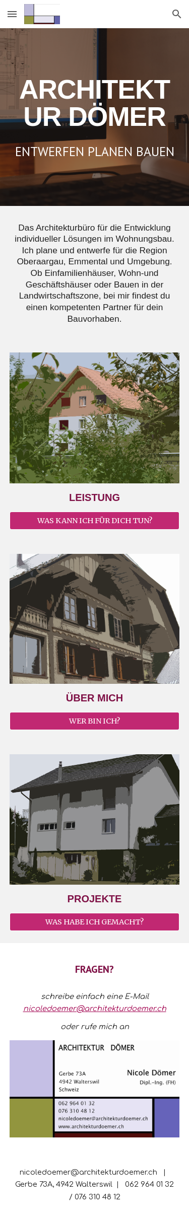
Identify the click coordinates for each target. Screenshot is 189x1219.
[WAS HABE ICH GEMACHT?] (94, 922)
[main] (95, 102)
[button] (12, 14)
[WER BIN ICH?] (94, 721)
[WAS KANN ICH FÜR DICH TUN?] (94, 521)
